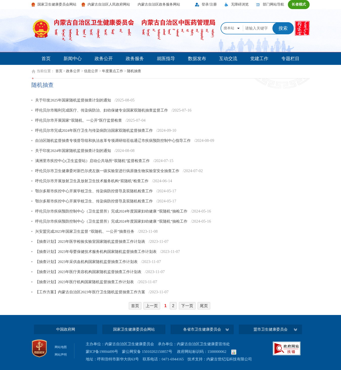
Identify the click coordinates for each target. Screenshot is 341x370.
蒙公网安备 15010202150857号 (147, 352)
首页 (46, 58)
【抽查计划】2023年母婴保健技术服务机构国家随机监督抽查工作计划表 (96, 252)
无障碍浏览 (240, 4)
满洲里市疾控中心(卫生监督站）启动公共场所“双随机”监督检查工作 (93, 161)
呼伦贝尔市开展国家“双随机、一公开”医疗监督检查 (79, 120)
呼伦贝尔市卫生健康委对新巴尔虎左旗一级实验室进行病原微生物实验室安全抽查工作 (107, 171)
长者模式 (299, 4)
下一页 (187, 306)
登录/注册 (209, 4)
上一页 (152, 306)
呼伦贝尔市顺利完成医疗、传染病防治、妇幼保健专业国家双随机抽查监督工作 (102, 110)
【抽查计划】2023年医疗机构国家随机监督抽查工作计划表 (85, 282)
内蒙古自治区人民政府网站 (109, 4)
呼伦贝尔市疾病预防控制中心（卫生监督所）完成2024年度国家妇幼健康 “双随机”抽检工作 (111, 211)
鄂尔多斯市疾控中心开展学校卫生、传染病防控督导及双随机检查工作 (94, 191)
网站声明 (61, 354)
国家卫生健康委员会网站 (56, 4)
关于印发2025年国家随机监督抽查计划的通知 (73, 100)
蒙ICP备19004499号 (102, 352)
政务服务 (135, 58)
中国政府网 (65, 329)
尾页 (204, 306)
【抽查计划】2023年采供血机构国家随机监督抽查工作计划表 (87, 262)
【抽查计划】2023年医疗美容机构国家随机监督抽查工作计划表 (88, 272)
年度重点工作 (112, 71)
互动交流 (228, 58)
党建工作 (259, 58)
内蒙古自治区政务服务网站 (159, 4)
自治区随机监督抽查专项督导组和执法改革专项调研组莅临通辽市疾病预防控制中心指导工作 (113, 141)
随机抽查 (134, 71)
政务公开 (104, 58)
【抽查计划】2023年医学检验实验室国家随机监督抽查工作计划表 (90, 242)
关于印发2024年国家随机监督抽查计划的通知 (73, 151)
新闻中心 (72, 58)
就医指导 (166, 58)
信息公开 (91, 71)
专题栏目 (290, 58)
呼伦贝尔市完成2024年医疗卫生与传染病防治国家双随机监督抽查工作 (94, 130)
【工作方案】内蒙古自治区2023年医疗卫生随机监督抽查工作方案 (90, 292)
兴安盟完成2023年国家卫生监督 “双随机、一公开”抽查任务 (85, 231)
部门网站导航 (273, 4)
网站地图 (61, 347)
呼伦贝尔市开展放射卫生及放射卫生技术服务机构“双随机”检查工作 (92, 181)
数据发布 (197, 58)
